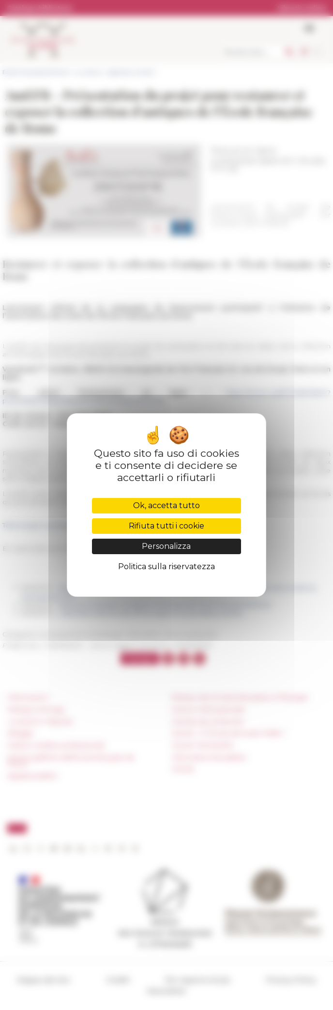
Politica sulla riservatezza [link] (166, 566)
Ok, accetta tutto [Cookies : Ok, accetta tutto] (166, 505)
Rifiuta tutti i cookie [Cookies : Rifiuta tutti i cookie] (166, 525)
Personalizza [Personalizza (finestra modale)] (166, 546)
